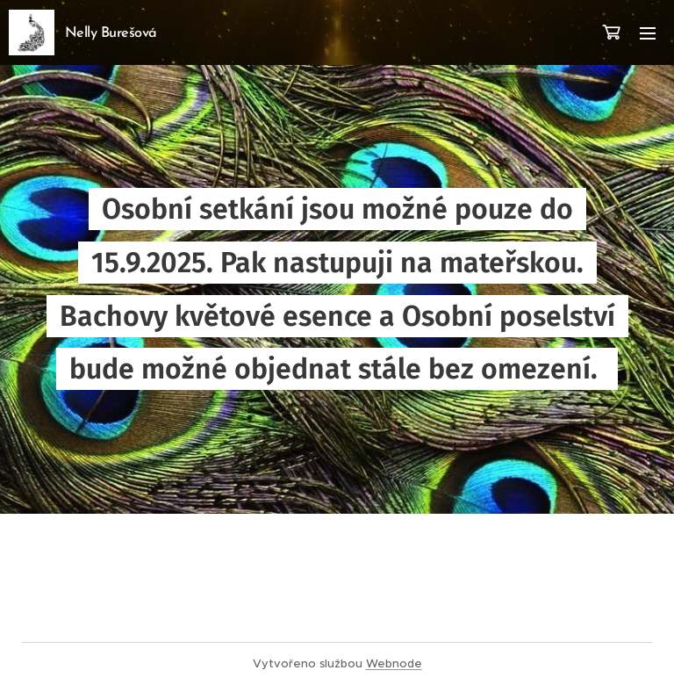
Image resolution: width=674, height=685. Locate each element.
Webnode (394, 663)
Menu (648, 33)
